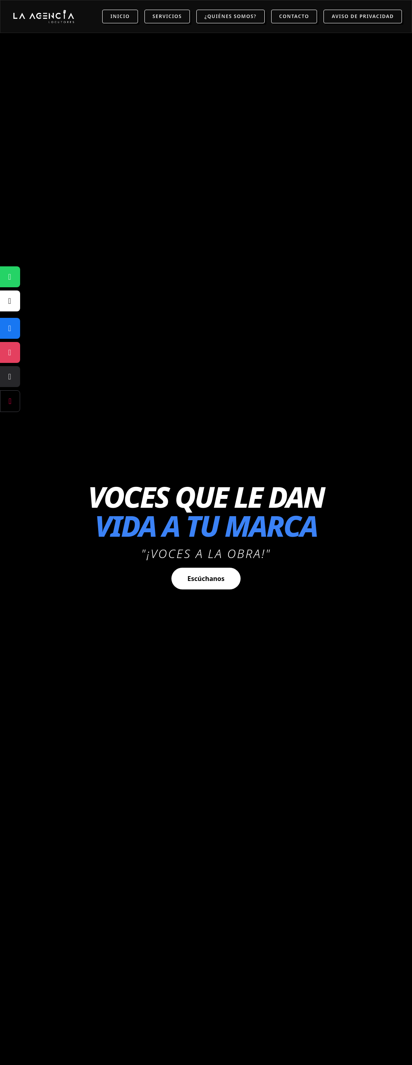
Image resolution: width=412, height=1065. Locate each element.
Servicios (167, 16)
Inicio (120, 16)
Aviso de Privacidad (362, 16)
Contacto (294, 16)
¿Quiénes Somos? (230, 16)
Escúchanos (206, 578)
